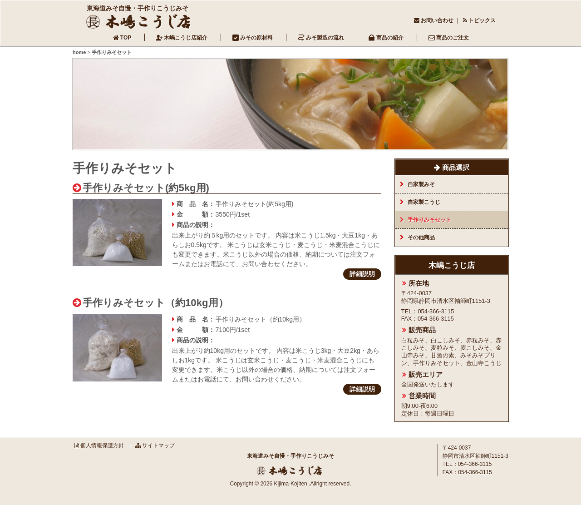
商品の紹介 (390, 38)
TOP (125, 38)
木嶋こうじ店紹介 (185, 38)
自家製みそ (421, 184)
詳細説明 (362, 273)
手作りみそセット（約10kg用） (155, 302)
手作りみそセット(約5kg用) (146, 187)
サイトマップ (158, 445)
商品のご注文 (452, 38)
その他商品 (421, 237)
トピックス (482, 20)
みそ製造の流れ (325, 38)
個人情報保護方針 (102, 445)
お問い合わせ (437, 20)
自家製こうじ (424, 202)
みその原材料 (256, 38)
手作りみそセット (429, 220)
